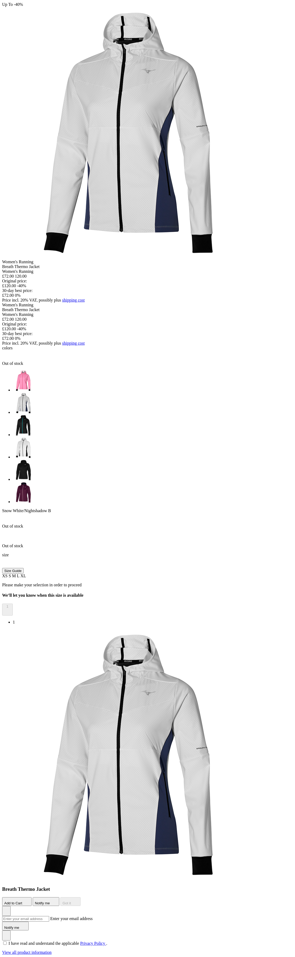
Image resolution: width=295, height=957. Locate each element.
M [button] (14, 576)
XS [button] (5, 576)
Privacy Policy (93, 943)
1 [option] (14, 622)
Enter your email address (71, 918)
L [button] (18, 576)
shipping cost (73, 300)
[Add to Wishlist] (6, 911)
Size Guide (13, 571)
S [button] (10, 576)
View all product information (27, 952)
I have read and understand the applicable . (58, 943)
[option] (153, 381)
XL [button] (23, 576)
